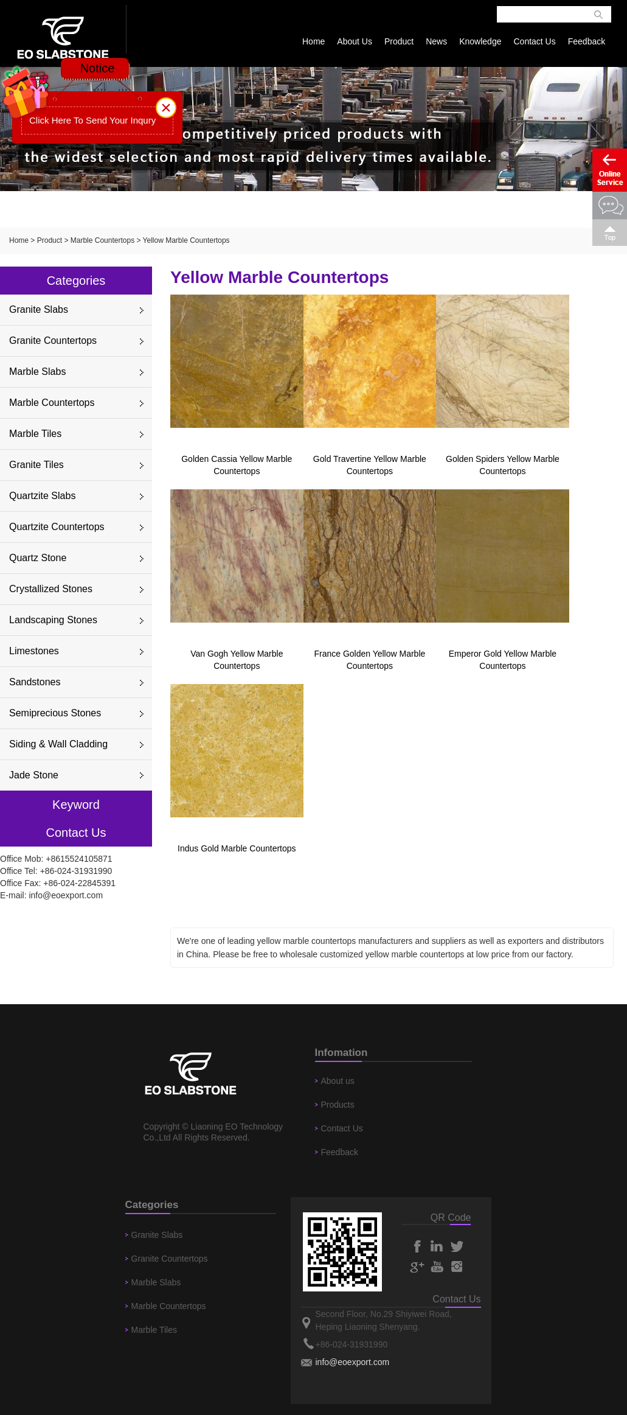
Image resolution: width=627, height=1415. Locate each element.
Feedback (586, 41)
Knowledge (480, 41)
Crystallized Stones (50, 589)
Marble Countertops (102, 240)
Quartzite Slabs (42, 496)
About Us (354, 41)
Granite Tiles (36, 464)
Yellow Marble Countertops (186, 240)
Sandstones (35, 682)
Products (338, 1104)
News (436, 41)
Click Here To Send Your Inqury (92, 120)
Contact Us (534, 41)
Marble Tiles (35, 433)
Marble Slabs (37, 371)
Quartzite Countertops (57, 527)
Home (313, 41)
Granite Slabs (38, 309)
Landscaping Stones (53, 620)
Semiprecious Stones (55, 713)
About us (338, 1081)
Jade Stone (33, 775)
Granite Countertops (53, 340)
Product (399, 41)
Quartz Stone (37, 558)
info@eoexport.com (66, 895)
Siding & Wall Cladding (58, 744)
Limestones (34, 651)
